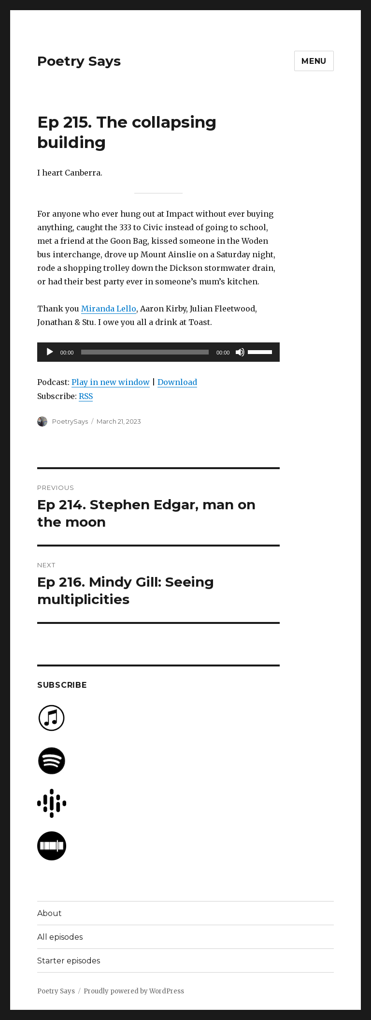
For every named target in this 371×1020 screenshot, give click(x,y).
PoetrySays (70, 421)
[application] (158, 352)
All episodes (60, 937)
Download (177, 382)
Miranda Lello (108, 308)
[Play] (50, 352)
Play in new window (110, 382)
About (49, 913)
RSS (86, 396)
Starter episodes (68, 960)
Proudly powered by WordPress (134, 991)
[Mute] (240, 352)
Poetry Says (79, 61)
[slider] (145, 352)
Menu (314, 61)
